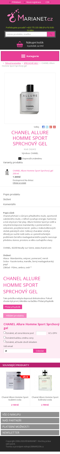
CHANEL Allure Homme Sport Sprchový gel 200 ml (33, 172)
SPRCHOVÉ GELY (31, 63)
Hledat (51, 34)
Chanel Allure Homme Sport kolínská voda (45, 398)
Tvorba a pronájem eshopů (18, 446)
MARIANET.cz (30, 15)
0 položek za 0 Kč (35, 44)
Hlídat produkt (19, 183)
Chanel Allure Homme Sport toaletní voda (15, 398)
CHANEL (34, 153)
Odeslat (40, 350)
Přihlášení (16, 2)
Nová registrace (34, 2)
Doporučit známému (32, 158)
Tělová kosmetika (13, 63)
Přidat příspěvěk (12, 306)
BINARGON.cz (37, 446)
